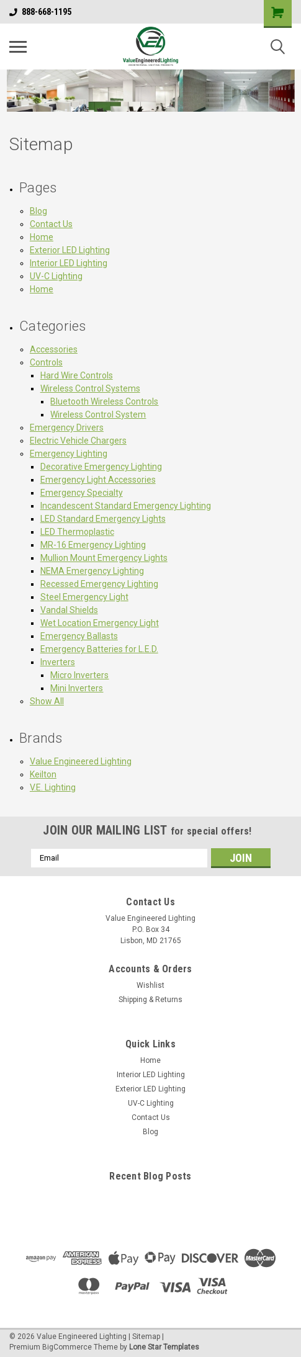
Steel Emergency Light (84, 597)
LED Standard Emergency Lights (103, 519)
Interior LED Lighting (68, 263)
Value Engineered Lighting (81, 761)
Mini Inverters (76, 688)
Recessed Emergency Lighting (99, 584)
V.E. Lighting (53, 787)
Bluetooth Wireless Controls (104, 401)
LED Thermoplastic (77, 532)
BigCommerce (67, 1347)
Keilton (43, 774)
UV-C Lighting (56, 276)
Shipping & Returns (150, 999)
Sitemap (146, 1336)
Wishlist (150, 985)
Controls (46, 362)
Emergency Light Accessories (98, 480)
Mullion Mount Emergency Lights (104, 558)
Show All (47, 701)
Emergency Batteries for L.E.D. (99, 649)
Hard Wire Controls (76, 375)
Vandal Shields (69, 610)
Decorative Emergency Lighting (101, 467)
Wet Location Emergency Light (99, 623)
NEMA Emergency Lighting (92, 571)
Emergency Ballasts (79, 636)
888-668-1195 (40, 12)
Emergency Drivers (67, 427)
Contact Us (51, 224)
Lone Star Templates (164, 1347)
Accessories (54, 349)
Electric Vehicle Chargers (78, 441)
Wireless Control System (98, 414)
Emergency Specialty (81, 493)
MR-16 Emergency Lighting (93, 545)
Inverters (57, 662)
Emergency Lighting (68, 454)
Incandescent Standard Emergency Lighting (125, 506)
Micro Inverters (79, 675)
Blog (38, 211)
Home (41, 237)
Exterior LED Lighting (70, 250)
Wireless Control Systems (90, 388)
